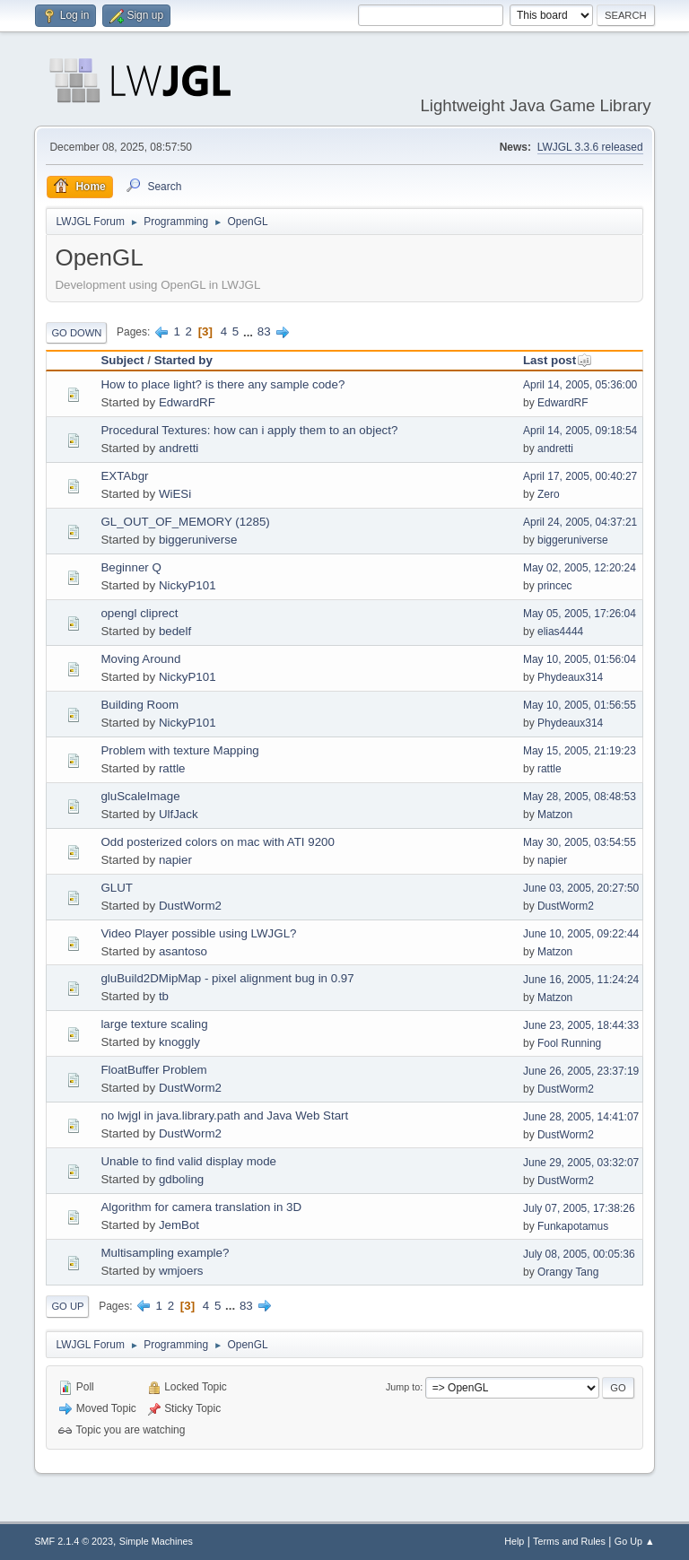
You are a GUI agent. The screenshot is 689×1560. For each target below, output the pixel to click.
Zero (548, 494)
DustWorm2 (190, 905)
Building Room (139, 704)
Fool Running (569, 1043)
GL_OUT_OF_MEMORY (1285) (184, 521)
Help (514, 1541)
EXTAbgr (124, 476)
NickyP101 (187, 585)
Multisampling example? (164, 1252)
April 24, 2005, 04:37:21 (580, 522)
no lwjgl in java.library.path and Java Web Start (224, 1115)
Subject (122, 360)
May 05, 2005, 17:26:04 (579, 613)
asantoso (183, 951)
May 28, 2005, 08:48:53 (579, 796)
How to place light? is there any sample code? (222, 384)
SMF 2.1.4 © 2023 (73, 1541)
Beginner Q (130, 567)
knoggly (179, 1042)
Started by (183, 360)
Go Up (67, 1306)
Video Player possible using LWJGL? (198, 933)
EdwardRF (187, 402)
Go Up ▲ (635, 1541)
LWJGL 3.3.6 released (590, 147)
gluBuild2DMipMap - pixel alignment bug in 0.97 (226, 978)
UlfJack (178, 814)
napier (175, 860)
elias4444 (560, 631)
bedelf (175, 631)
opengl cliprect (139, 613)
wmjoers (181, 1270)
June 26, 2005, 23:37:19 (581, 1071)
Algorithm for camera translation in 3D (200, 1207)
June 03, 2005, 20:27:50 (581, 888)
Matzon (554, 814)
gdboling (181, 1179)
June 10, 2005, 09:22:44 (581, 934)
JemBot (179, 1225)
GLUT (116, 887)
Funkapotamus (572, 1226)
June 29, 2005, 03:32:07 (581, 1162)
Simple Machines (156, 1541)
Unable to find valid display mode (188, 1161)
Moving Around (140, 659)
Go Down (76, 332)
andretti (178, 448)
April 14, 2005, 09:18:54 (580, 430)
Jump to (403, 1386)
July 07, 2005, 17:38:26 (579, 1208)
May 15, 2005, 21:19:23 (579, 751)
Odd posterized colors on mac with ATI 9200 (217, 842)
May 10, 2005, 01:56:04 (579, 659)
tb (164, 996)
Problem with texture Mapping (179, 750)
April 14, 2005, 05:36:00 (580, 385)
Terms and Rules (569, 1541)
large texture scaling (153, 1024)
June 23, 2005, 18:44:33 (581, 1025)
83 (264, 331)
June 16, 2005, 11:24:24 (581, 979)
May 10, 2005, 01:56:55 (579, 705)
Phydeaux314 (570, 677)
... (250, 331)
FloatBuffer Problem (153, 1069)
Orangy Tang (567, 1272)
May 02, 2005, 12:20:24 (579, 568)
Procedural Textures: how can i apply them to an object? (248, 430)
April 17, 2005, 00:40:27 (580, 476)
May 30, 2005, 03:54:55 (579, 842)
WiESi (175, 494)
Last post (557, 360)
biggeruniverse (198, 539)
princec (554, 586)
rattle (172, 768)
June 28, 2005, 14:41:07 (581, 1117)
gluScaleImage (139, 796)
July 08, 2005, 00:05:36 (579, 1254)
